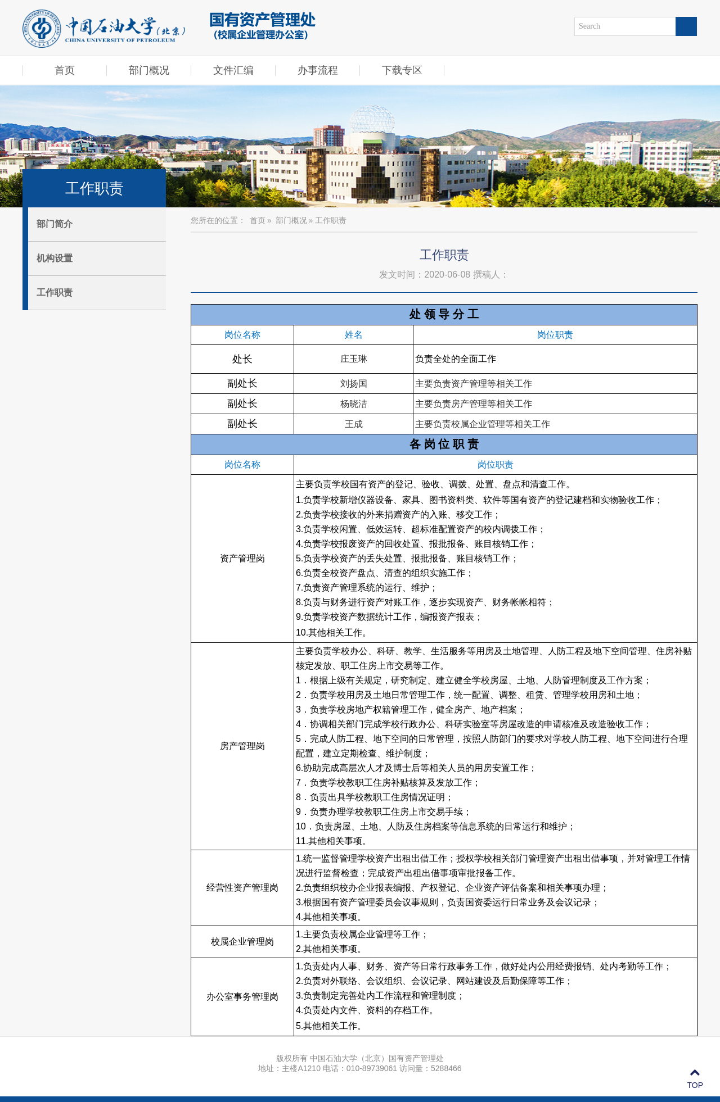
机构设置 (55, 258)
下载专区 (402, 70)
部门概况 (149, 70)
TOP (695, 1079)
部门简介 (55, 224)
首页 (65, 70)
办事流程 (318, 70)
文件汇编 (233, 70)
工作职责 (55, 292)
